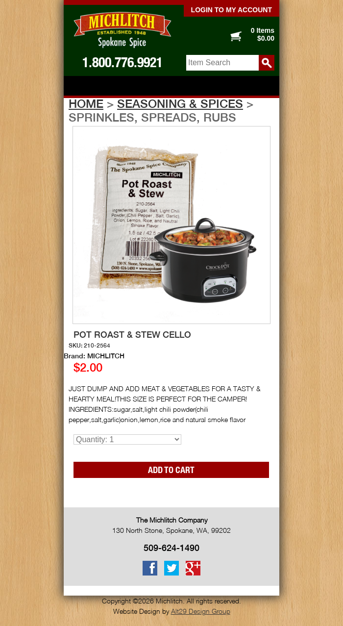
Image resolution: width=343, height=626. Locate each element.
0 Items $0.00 (262, 34)
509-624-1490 (171, 548)
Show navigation (171, 86)
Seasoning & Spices (180, 103)
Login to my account (231, 10)
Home (86, 103)
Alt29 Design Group (200, 611)
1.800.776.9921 (122, 62)
